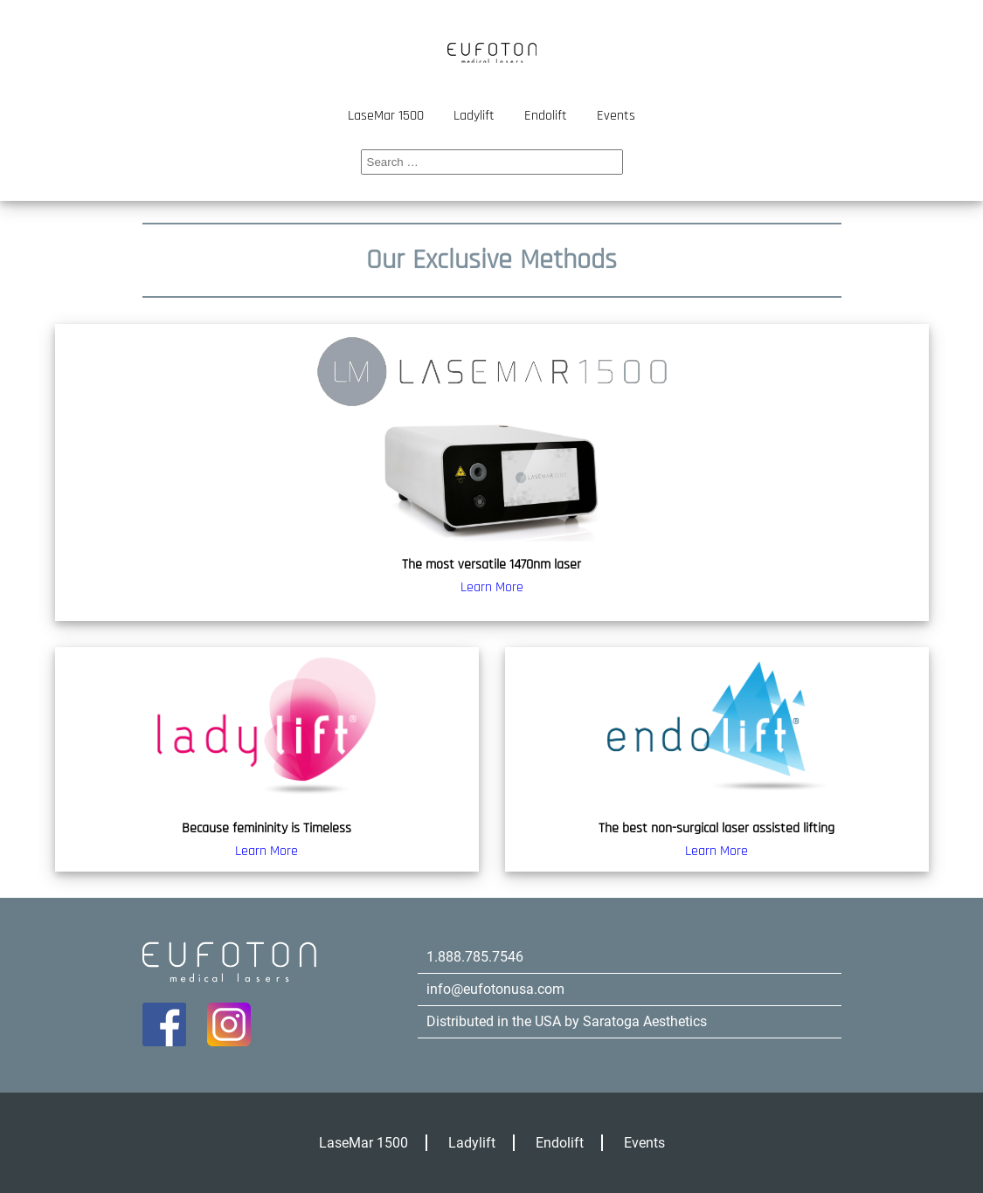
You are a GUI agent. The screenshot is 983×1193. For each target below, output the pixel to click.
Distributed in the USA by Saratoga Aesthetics (566, 1021)
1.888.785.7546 (474, 956)
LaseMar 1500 (386, 116)
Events (616, 116)
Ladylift (474, 116)
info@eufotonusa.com (495, 989)
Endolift (545, 116)
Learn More (491, 587)
